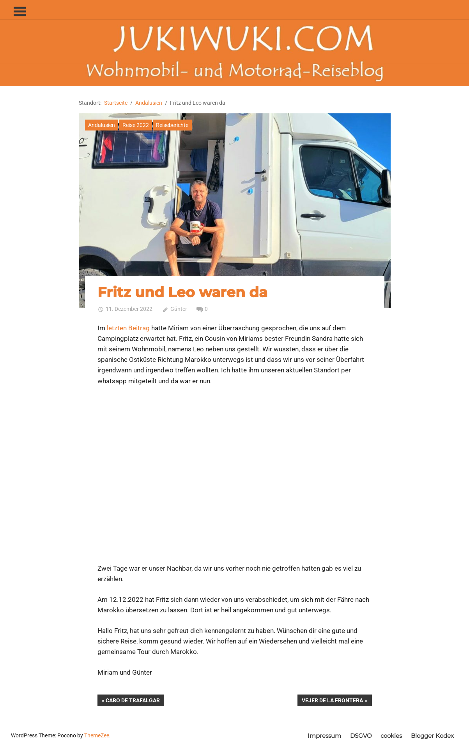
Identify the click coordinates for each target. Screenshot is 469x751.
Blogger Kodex (432, 735)
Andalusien (101, 125)
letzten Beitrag (128, 328)
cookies (391, 735)
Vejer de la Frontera (332, 701)
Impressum (324, 735)
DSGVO (361, 735)
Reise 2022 (135, 125)
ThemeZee (96, 735)
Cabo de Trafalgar (132, 701)
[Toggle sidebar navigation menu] (19, 12)
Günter (178, 309)
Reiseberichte (172, 125)
